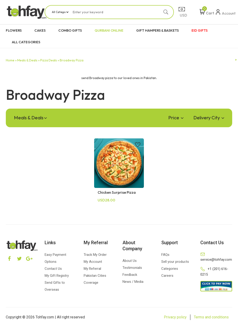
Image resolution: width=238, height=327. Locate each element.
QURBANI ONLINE (109, 30)
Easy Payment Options (55, 258)
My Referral (92, 269)
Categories (169, 269)
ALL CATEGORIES (26, 42)
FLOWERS (14, 30)
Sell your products (175, 262)
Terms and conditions (211, 317)
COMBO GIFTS (70, 30)
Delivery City (208, 117)
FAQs (165, 255)
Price (175, 117)
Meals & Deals (30, 117)
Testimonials (132, 268)
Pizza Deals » (49, 60)
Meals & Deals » (28, 60)
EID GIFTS (200, 30)
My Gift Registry (57, 276)
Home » (11, 60)
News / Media (132, 282)
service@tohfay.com (216, 259)
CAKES (40, 30)
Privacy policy (175, 317)
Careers (167, 276)
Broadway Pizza (71, 60)
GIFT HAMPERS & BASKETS (157, 30)
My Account (93, 262)
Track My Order (95, 255)
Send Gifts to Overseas (55, 286)
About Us (129, 261)
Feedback (129, 275)
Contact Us (53, 269)
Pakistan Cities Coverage (95, 279)
